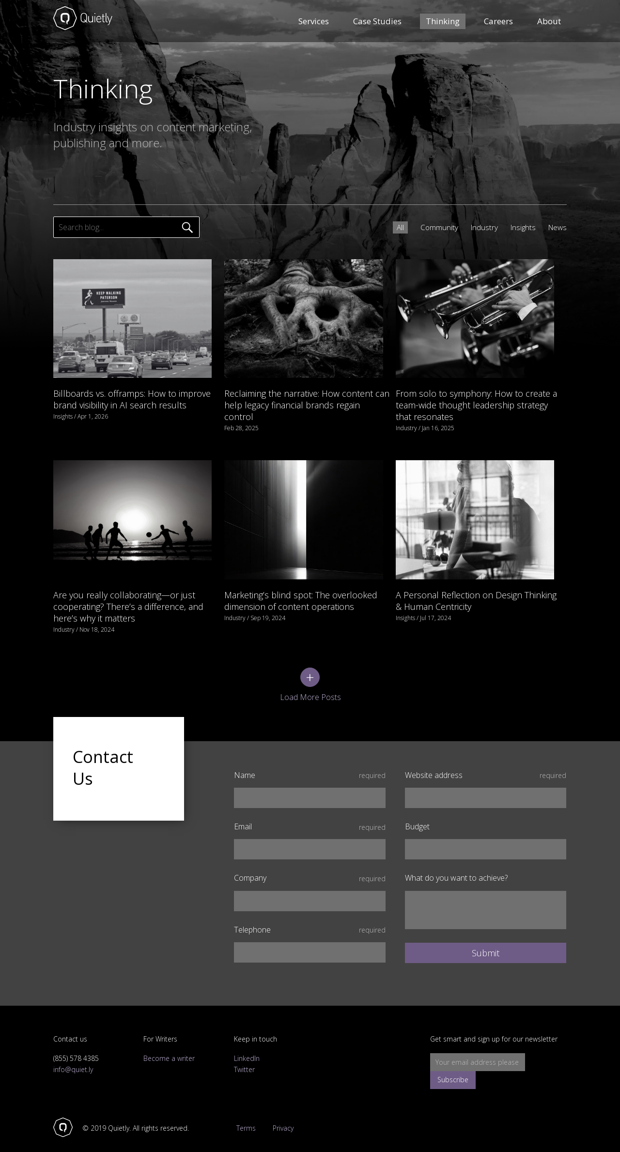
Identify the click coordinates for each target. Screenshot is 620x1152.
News (556, 227)
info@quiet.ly (73, 1059)
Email (310, 816)
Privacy (285, 1118)
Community (435, 227)
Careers (498, 21)
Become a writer (169, 1048)
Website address (485, 765)
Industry (480, 227)
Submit (485, 943)
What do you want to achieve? (456, 868)
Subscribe (543, 1052)
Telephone (310, 920)
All (395, 227)
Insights (520, 227)
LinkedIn (247, 1048)
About (549, 21)
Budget (417, 816)
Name (310, 765)
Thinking (443, 21)
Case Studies (377, 21)
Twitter (244, 1059)
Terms (243, 1118)
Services (313, 21)
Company (310, 868)
